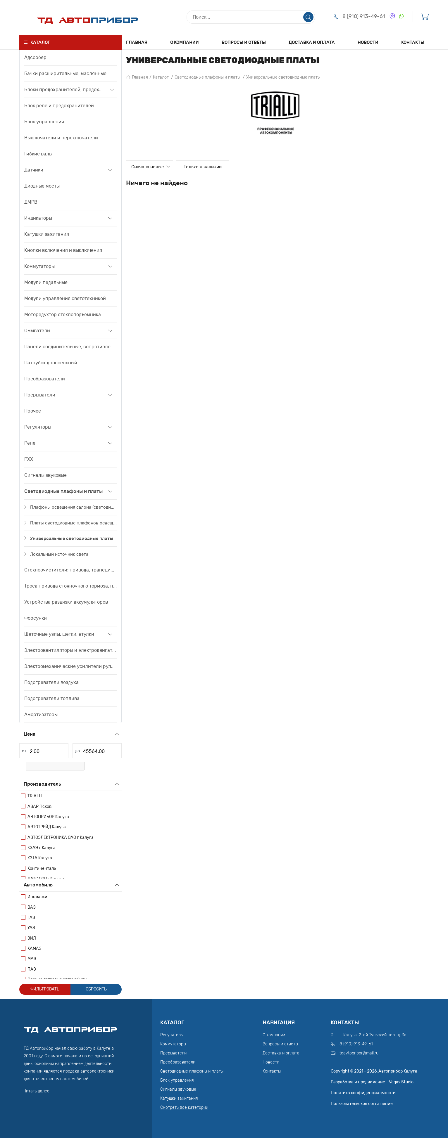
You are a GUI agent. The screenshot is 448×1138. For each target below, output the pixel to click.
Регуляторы (37, 427)
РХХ (28, 459)
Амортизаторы (41, 714)
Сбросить (96, 989)
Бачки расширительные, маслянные (65, 73)
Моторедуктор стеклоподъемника (62, 314)
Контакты (412, 42)
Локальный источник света (59, 554)
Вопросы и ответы (244, 42)
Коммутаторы (39, 266)
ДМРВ (30, 202)
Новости (368, 42)
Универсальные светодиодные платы (71, 538)
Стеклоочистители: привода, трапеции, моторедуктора (70, 570)
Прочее (32, 411)
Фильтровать (44, 989)
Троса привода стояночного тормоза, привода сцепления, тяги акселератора (70, 586)
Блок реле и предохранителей (59, 105)
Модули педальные (46, 282)
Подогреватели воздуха (51, 682)
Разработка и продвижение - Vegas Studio (372, 1082)
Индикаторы (38, 218)
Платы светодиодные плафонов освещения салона (73, 523)
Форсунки (35, 618)
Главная (136, 42)
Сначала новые (151, 167)
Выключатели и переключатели (61, 138)
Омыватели (37, 330)
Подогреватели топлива (52, 698)
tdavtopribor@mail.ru (359, 1053)
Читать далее (36, 1091)
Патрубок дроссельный (50, 363)
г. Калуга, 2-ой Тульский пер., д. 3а (373, 1035)
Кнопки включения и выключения (63, 250)
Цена (29, 734)
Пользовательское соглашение (362, 1103)
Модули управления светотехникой (65, 298)
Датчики (33, 170)
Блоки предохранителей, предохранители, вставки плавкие (65, 89)
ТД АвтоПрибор (70, 1027)
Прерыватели (39, 395)
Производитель (42, 784)
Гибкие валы (38, 154)
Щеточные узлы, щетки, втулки (59, 634)
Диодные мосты (42, 186)
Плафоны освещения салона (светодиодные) (73, 507)
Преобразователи (44, 379)
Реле (29, 443)
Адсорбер (35, 57)
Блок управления (44, 121)
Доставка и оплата (312, 42)
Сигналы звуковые (45, 475)
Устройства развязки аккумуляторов (66, 602)
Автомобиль (38, 885)
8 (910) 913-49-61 (363, 17)
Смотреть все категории (184, 1107)
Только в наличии (212, 167)
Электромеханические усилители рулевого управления (70, 666)
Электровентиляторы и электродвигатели (70, 650)
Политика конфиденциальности (363, 1092)
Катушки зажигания (46, 234)
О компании (184, 42)
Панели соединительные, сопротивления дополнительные (70, 346)
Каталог (161, 77)
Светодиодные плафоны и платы (63, 491)
